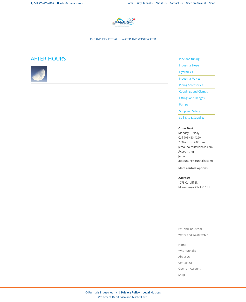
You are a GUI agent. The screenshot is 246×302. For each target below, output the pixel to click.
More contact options (193, 168)
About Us (161, 3)
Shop (212, 3)
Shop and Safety (189, 111)
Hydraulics (186, 72)
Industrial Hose (189, 65)
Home (129, 3)
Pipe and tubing (189, 59)
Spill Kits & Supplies (191, 117)
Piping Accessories (191, 85)
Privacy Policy (130, 292)
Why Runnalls (145, 3)
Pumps (183, 104)
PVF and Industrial (103, 39)
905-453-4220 (192, 137)
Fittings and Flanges (192, 98)
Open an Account (196, 3)
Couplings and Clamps (193, 91)
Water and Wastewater (139, 39)
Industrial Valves (189, 78)
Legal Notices (152, 292)
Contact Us (176, 3)
